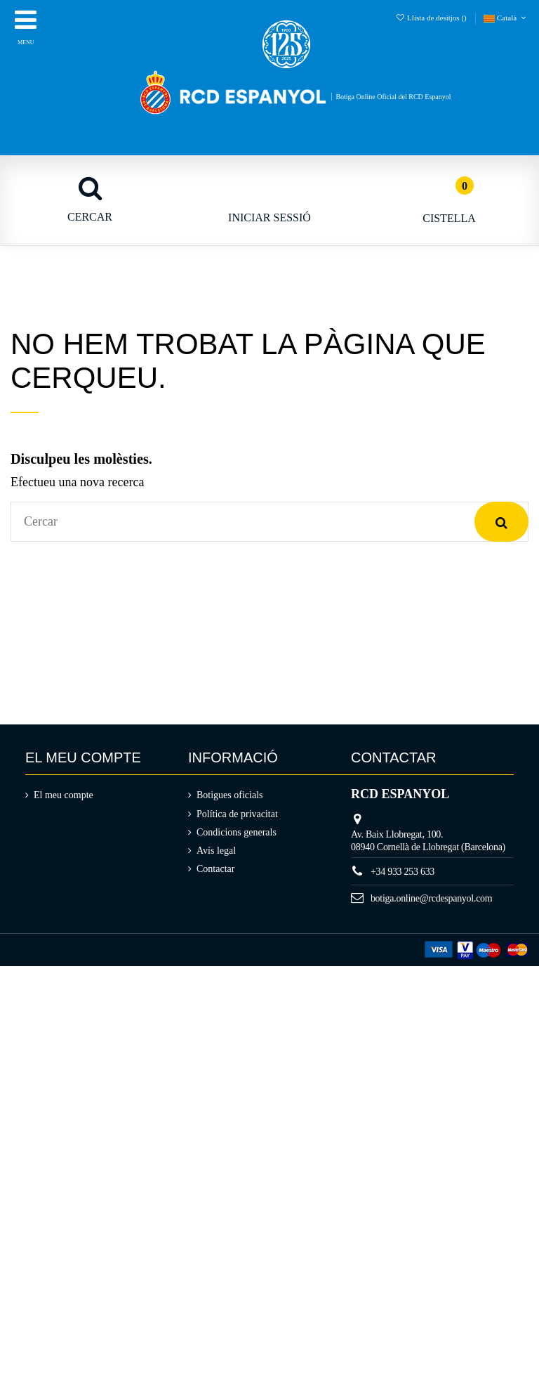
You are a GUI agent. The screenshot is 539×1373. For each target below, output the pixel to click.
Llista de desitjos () (431, 17)
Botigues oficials (230, 795)
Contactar (215, 869)
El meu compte (63, 795)
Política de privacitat (237, 814)
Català (506, 17)
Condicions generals (237, 832)
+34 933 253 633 (402, 871)
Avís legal (216, 850)
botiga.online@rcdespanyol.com (432, 898)
